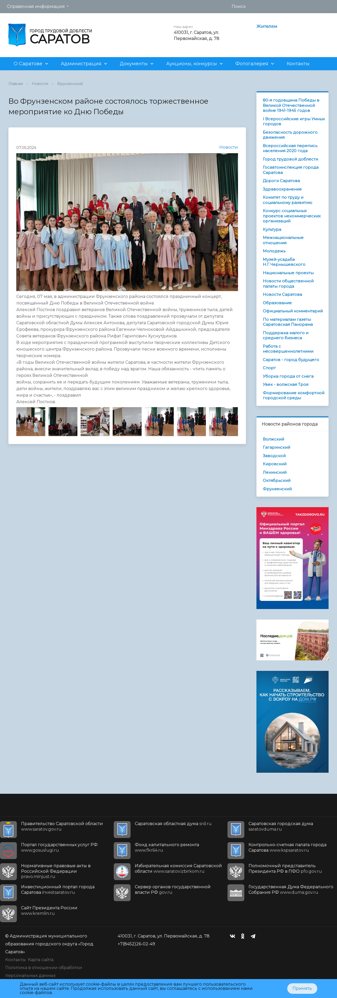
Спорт (269, 367)
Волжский (273, 439)
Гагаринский (276, 447)
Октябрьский (276, 480)
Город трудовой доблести (290, 159)
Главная (15, 83)
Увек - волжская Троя (285, 384)
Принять (302, 988)
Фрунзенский (70, 83)
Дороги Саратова (281, 180)
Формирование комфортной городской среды (293, 395)
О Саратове (28, 64)
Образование (277, 302)
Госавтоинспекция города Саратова (291, 170)
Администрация (81, 64)
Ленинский (274, 472)
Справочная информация (36, 6)
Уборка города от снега (288, 376)
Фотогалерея (251, 64)
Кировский (274, 463)
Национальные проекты (288, 272)
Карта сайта (40, 959)
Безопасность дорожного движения (290, 135)
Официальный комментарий (293, 310)
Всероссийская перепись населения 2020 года (290, 148)
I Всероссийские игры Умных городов (294, 121)
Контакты (298, 64)
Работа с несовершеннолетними (288, 349)
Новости (40, 83)
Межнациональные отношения (283, 240)
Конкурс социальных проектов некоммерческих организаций (292, 215)
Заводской (274, 455)
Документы (134, 64)
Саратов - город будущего (291, 359)
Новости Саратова (282, 294)
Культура (272, 229)
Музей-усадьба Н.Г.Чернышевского (284, 262)
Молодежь (274, 250)
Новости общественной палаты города (288, 283)
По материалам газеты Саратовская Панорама (288, 322)
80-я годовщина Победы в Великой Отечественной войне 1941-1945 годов (291, 105)
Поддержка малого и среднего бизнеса (285, 335)
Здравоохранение (282, 189)
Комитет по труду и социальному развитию (287, 200)
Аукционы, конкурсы (191, 64)
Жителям (266, 26)
